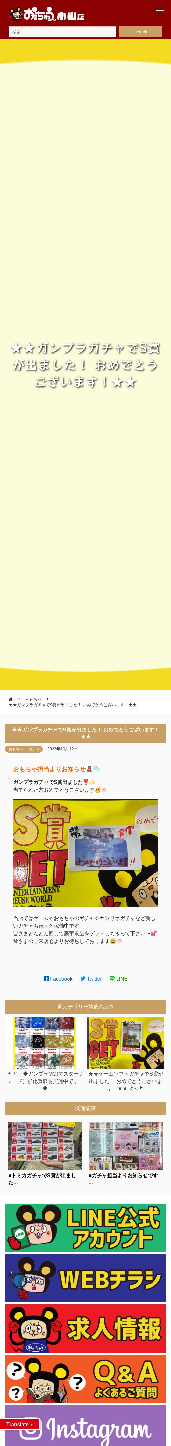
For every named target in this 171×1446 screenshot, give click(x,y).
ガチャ (34, 749)
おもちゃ (16, 749)
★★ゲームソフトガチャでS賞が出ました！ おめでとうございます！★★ (125, 1081)
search (140, 31)
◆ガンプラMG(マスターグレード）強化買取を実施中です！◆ (45, 1081)
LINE (118, 979)
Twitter (91, 979)
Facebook (58, 979)
